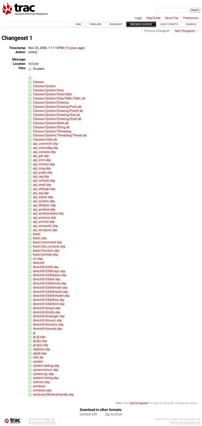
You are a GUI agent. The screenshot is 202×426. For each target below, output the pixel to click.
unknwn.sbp (41, 382)
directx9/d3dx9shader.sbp (51, 296)
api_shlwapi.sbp (44, 189)
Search (191, 24)
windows (39, 386)
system (38, 361)
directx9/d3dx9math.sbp (50, 287)
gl (34, 333)
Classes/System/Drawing (51, 102)
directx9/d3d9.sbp (46, 267)
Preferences (190, 18)
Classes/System (44, 86)
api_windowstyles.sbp (48, 213)
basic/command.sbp (47, 242)
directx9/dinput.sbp (46, 308)
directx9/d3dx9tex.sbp (49, 300)
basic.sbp (40, 238)
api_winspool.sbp (45, 230)
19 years (72, 48)
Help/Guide (153, 18)
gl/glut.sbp (40, 345)
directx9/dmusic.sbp (47, 320)
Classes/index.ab (45, 139)
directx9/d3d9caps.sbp (49, 271)
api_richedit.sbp (44, 180)
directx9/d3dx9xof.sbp (49, 304)
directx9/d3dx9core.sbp (49, 283)
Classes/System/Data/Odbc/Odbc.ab (59, 98)
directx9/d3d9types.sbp (49, 275)
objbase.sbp (41, 349)
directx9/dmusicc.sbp (48, 324)
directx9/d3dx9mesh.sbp (50, 292)
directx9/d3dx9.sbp (46, 279)
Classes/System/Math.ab (51, 123)
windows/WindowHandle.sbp (53, 394)
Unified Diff (88, 414)
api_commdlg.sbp (45, 148)
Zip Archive (113, 414)
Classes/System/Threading (52, 131)
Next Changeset (185, 31)
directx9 (38, 263)
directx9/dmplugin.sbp (49, 316)
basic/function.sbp (46, 250)
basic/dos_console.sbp (49, 246)
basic (36, 234)
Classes (38, 82)
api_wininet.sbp (44, 222)
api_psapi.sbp (42, 172)
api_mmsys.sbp (44, 164)
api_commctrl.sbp (45, 143)
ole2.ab (38, 357)
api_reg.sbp (41, 176)
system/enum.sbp (45, 370)
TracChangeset (138, 403)
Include (33, 64)
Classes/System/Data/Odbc (52, 94)
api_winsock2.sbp (45, 226)
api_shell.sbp (42, 185)
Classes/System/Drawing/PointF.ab (58, 111)
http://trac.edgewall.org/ (185, 422)
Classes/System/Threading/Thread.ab (60, 135)
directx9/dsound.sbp (47, 329)
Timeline (95, 24)
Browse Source (141, 24)
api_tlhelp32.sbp (44, 205)
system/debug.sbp (46, 365)
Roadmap (115, 24)
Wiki (78, 24)
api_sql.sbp (41, 193)
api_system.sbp (44, 201)
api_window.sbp (44, 209)
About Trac (172, 18)
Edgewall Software (44, 422)
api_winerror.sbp (44, 217)
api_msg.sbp (42, 168)
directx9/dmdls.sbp (46, 312)
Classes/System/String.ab (51, 127)
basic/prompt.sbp (45, 254)
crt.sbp (38, 259)
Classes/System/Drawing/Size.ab (56, 115)
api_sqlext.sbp (43, 197)
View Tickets (169, 24)
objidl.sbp (40, 353)
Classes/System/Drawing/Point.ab (57, 107)
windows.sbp (42, 390)
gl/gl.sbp (39, 337)
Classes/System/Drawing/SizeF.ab (57, 119)
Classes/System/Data (48, 90)
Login (138, 18)
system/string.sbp (46, 378)
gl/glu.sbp (40, 341)
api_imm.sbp (42, 160)
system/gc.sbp (43, 374)
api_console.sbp (44, 152)
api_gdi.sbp (41, 156)
